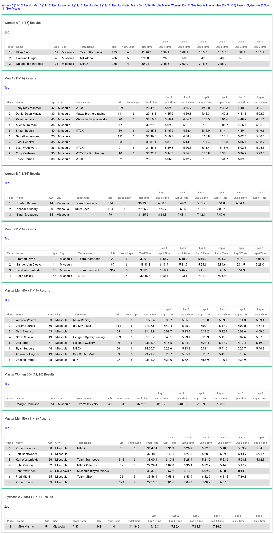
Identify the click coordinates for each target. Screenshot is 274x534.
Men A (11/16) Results (47, 5)
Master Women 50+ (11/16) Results (183, 5)
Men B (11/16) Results (107, 5)
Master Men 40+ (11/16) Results (141, 5)
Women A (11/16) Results (17, 5)
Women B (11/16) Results (77, 5)
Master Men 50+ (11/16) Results (226, 5)
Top (7, 32)
